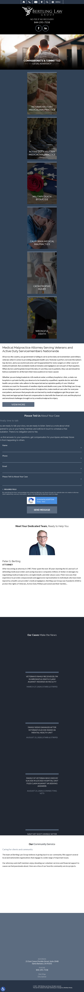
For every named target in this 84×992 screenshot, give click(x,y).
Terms (43, 501)
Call (29, 2)
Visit (41, 2)
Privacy (39, 501)
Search (47, 2)
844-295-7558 (42, 22)
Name (4, 445)
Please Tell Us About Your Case (15, 476)
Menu (58, 2)
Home (24, 2)
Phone (4, 456)
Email (35, 2)
